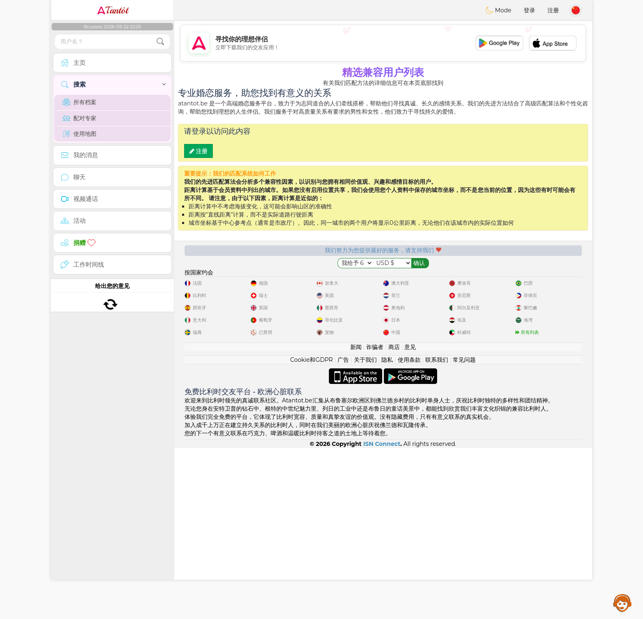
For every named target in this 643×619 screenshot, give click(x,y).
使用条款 (409, 530)
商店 (394, 518)
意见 (410, 518)
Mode (498, 10)
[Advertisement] (383, 43)
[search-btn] (160, 41)
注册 (553, 10)
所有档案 (79, 102)
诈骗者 (374, 518)
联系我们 (436, 530)
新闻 (356, 518)
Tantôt (112, 10)
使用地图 (79, 134)
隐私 (387, 530)
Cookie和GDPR (311, 530)
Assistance (622, 602)
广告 (343, 530)
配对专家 (79, 118)
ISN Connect (382, 615)
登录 (529, 10)
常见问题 (464, 530)
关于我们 (365, 530)
